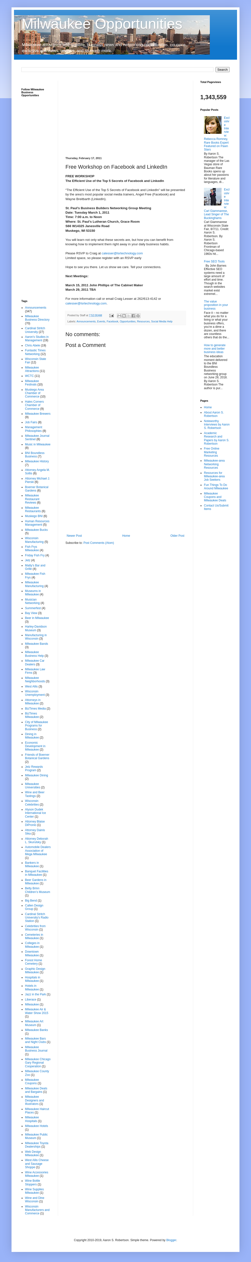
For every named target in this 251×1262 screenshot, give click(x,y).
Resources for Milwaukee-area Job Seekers (214, 476)
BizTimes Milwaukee (32, 715)
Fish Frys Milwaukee (32, 548)
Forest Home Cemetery (33, 962)
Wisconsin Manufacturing (34, 539)
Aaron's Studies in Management (37, 338)
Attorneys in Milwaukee (32, 701)
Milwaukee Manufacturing (34, 584)
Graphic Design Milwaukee (35, 970)
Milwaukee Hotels (36, 1126)
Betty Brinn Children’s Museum (37, 890)
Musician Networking (32, 601)
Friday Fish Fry (35, 555)
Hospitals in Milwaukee (32, 979)
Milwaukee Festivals (32, 382)
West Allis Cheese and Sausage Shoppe (37, 1163)
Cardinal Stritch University (35, 330)
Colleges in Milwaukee (32, 944)
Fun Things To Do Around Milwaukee (216, 486)
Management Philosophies (33, 428)
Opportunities (128, 321)
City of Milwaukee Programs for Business (36, 725)
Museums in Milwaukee (33, 592)
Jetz (27, 560)
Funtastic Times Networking (35, 352)
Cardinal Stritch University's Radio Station (37, 917)
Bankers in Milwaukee (32, 864)
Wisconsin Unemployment (35, 693)
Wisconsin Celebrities (32, 802)
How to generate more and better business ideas (215, 348)
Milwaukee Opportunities (101, 23)
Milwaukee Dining (36, 775)
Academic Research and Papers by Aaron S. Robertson (216, 438)
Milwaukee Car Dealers (34, 662)
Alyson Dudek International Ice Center (35, 813)
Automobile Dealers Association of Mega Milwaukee (38, 850)
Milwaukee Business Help (34, 653)
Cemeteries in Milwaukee (34, 936)
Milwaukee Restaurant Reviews (32, 499)
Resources (143, 321)
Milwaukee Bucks (36, 530)
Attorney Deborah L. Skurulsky (36, 840)
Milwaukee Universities (32, 785)
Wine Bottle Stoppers (32, 1182)
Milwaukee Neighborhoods (35, 679)
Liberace (30, 999)
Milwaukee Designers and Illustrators (34, 1100)
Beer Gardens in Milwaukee (35, 881)
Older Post (177, 535)
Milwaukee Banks (36, 1030)
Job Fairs (31, 422)
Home (126, 535)
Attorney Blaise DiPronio (35, 823)
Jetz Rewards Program (34, 768)
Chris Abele (32, 345)
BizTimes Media (35, 708)
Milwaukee (32, 1004)
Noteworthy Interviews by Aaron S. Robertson (217, 424)
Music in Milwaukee (37, 444)
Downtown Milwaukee (32, 953)
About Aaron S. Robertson (214, 414)
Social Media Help (162, 321)
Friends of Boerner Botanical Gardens (37, 756)
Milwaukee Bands (36, 643)
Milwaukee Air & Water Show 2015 (36, 1011)
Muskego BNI (34, 516)
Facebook (112, 321)
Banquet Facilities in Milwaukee (36, 873)
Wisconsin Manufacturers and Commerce (37, 1210)
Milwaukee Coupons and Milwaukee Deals (215, 497)
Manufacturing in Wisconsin (36, 636)
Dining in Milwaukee (32, 735)
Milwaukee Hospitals (32, 1119)
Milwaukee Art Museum (34, 1023)
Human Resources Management (37, 523)
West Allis (31, 686)
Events (101, 321)
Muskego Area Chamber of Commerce (34, 393)
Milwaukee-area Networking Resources (214, 464)
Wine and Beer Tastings (34, 794)
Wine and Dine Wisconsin (34, 1199)
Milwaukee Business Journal (36, 1048)
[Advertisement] (125, 115)
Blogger (171, 1240)
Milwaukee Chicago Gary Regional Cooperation (37, 1062)
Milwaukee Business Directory (37, 318)
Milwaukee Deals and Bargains (36, 1090)
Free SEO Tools (214, 261)
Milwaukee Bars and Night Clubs (35, 1040)
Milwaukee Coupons (32, 1081)
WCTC (29, 376)
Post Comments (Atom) (98, 543)
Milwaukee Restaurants (33, 509)
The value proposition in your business (216, 305)
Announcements (86, 321)
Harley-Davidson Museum (36, 628)
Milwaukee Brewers (37, 413)
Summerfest (33, 608)
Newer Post (74, 535)
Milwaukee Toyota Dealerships (36, 1144)
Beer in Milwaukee (37, 618)
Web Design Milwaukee (33, 1153)
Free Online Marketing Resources (211, 452)
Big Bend (31, 900)
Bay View (31, 613)
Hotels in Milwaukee (32, 987)
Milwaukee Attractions (32, 369)
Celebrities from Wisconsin (35, 927)
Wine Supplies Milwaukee (34, 1191)
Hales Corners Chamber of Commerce (34, 405)
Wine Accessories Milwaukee (36, 1174)
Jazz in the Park (35, 994)
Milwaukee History (37, 461)
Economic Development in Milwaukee (35, 746)
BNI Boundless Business (34, 454)
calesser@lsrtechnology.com (122, 253)
